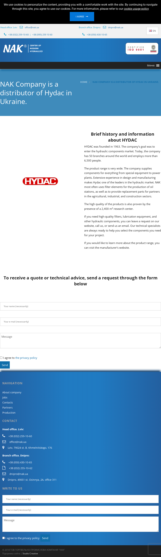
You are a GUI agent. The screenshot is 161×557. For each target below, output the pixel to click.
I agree (80, 16)
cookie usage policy (136, 8)
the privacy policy (26, 358)
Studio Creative (30, 553)
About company (11, 392)
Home (83, 82)
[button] (151, 65)
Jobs (4, 397)
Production (9, 412)
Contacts (7, 402)
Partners (7, 407)
